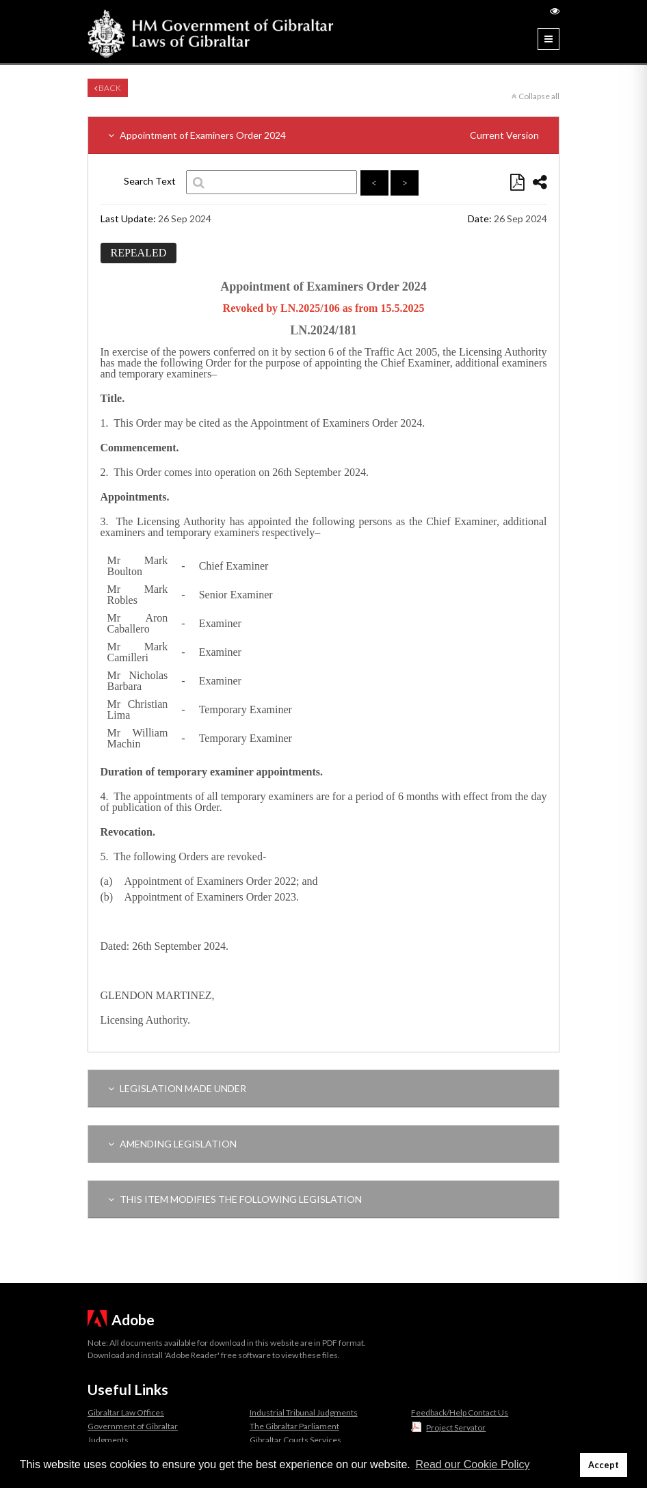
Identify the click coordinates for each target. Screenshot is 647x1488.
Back (107, 88)
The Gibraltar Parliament (294, 1426)
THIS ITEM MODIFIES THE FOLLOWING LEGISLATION (235, 1199)
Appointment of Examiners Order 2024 (323, 135)
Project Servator (456, 1427)
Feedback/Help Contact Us (459, 1412)
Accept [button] (603, 1465)
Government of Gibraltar (133, 1426)
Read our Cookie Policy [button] (472, 1464)
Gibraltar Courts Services (295, 1440)
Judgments (108, 1440)
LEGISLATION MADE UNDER (177, 1088)
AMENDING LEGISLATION (172, 1144)
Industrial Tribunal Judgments (304, 1412)
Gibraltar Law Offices (126, 1412)
